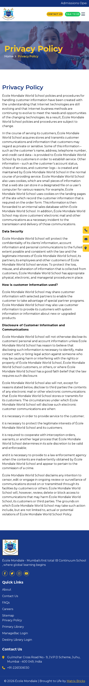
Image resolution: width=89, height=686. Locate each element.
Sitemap (8, 615)
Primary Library (13, 626)
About (6, 589)
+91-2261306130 (18, 667)
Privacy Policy (28, 56)
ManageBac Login (15, 633)
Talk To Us (72, 14)
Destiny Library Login (17, 639)
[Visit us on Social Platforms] (5, 573)
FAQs (6, 602)
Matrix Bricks (76, 681)
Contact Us (54, 14)
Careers (7, 609)
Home (10, 56)
